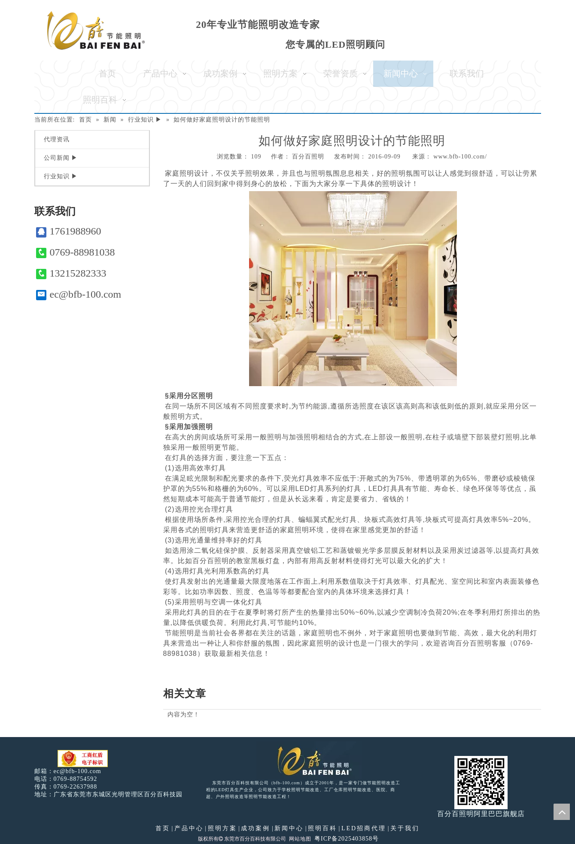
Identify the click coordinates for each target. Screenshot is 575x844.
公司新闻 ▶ (61, 158)
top (562, 812)
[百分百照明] (96, 30)
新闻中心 (289, 828)
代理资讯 (57, 139)
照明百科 (322, 828)
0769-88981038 (75, 252)
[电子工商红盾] (83, 759)
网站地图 (300, 839)
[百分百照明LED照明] (309, 760)
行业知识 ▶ (61, 176)
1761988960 (68, 231)
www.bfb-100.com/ (460, 156)
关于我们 (405, 828)
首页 (162, 828)
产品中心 (189, 828)
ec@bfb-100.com (79, 294)
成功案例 (255, 828)
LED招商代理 (363, 828)
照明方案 (222, 828)
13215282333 (71, 273)
